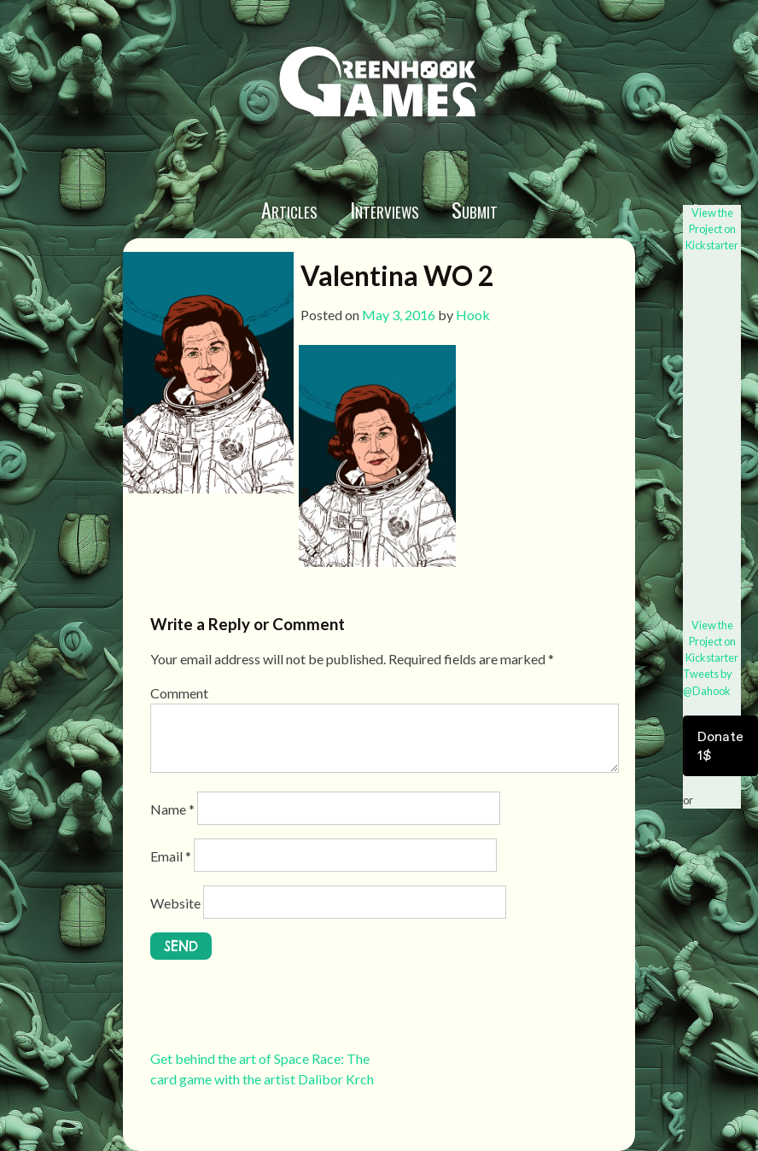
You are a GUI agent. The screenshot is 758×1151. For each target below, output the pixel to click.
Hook (473, 315)
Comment (179, 693)
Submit (475, 209)
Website (175, 903)
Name (172, 809)
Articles (289, 209)
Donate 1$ (720, 745)
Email (170, 856)
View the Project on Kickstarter (711, 229)
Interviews (384, 209)
